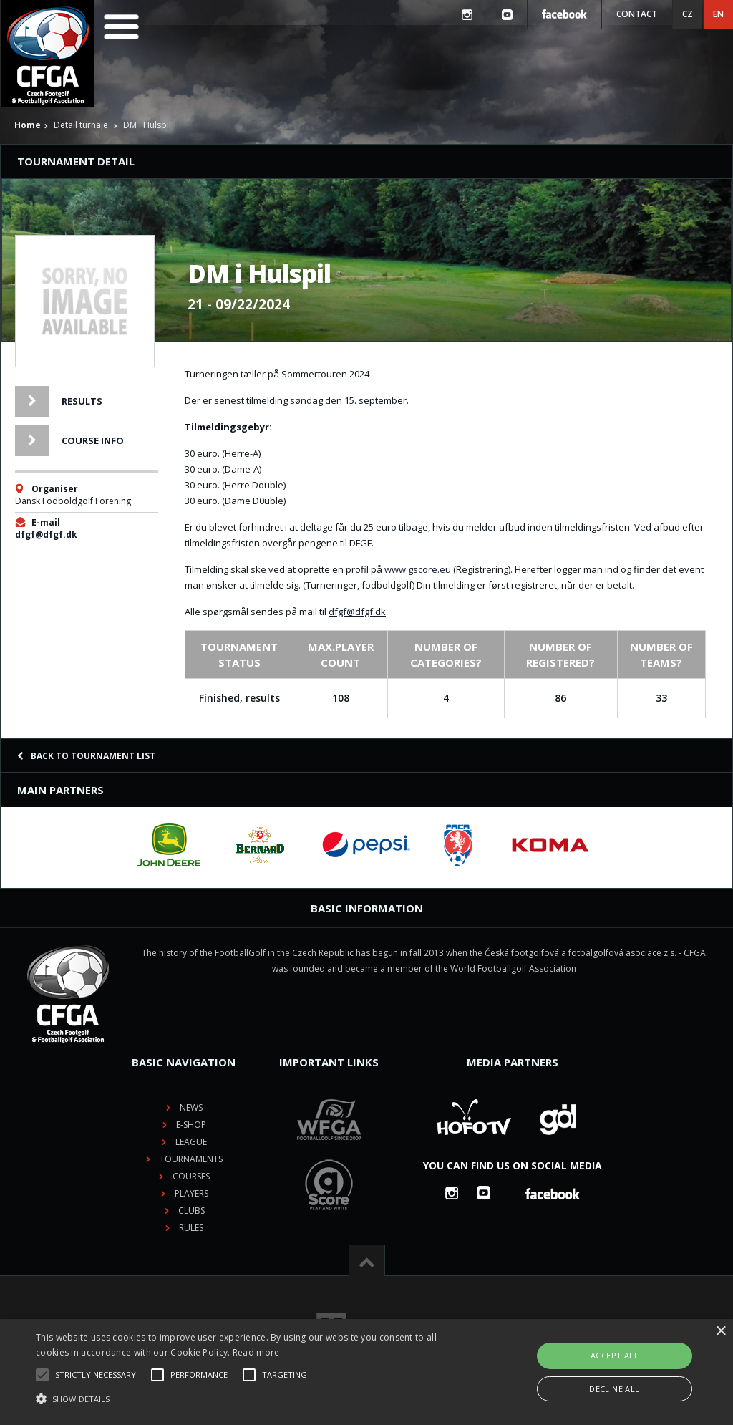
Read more (256, 1352)
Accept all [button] (615, 1355)
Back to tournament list (86, 756)
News (191, 1107)
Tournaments (191, 1159)
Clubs (191, 1210)
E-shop (191, 1125)
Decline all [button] (614, 1388)
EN (718, 14)
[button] (251, 1399)
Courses (191, 1176)
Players (191, 1193)
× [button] (720, 1331)
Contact (636, 14)
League (191, 1142)
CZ (687, 14)
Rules (191, 1228)
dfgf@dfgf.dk (46, 534)
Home (27, 125)
